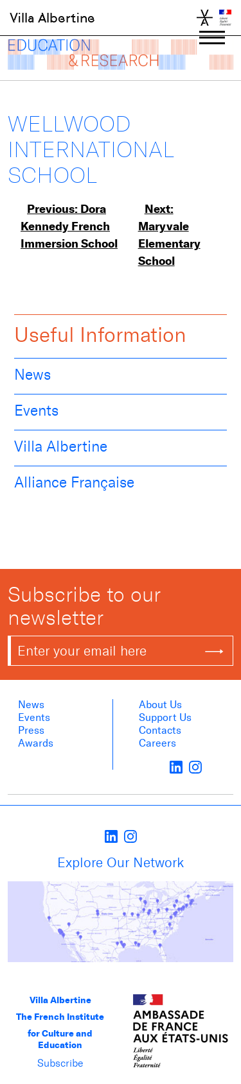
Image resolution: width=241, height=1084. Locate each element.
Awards (35, 743)
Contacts (160, 730)
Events (36, 410)
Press (31, 730)
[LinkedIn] (176, 766)
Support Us (165, 717)
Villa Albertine (52, 18)
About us (160, 705)
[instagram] (195, 766)
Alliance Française (74, 482)
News (32, 375)
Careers (157, 743)
